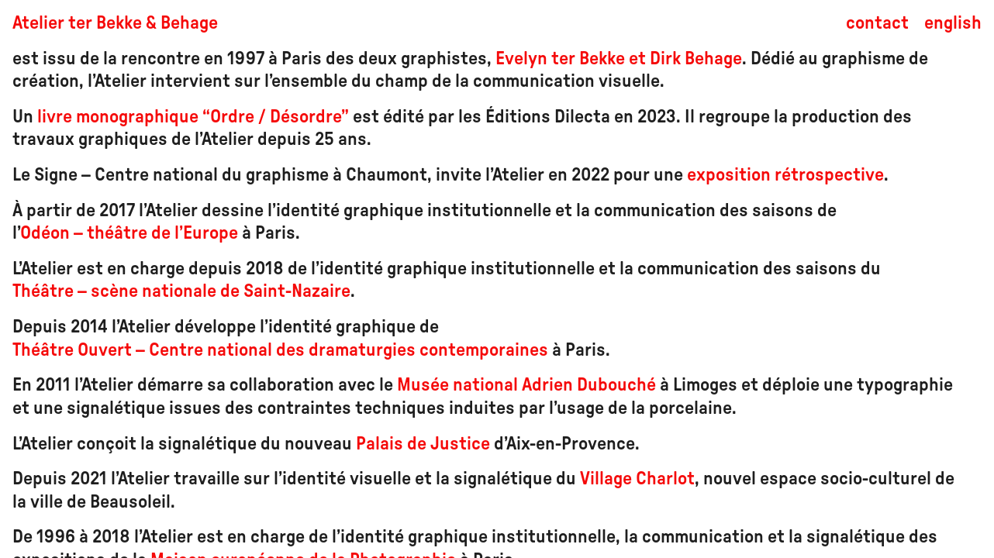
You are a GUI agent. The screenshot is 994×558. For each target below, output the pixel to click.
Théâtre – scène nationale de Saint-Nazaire (181, 291)
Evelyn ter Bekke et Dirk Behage (617, 59)
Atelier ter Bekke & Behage (115, 23)
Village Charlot (637, 479)
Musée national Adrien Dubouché (526, 385)
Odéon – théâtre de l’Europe (129, 233)
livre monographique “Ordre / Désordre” (193, 117)
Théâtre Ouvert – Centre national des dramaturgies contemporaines (280, 350)
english (953, 23)
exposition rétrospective (785, 175)
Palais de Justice (423, 444)
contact (877, 23)
